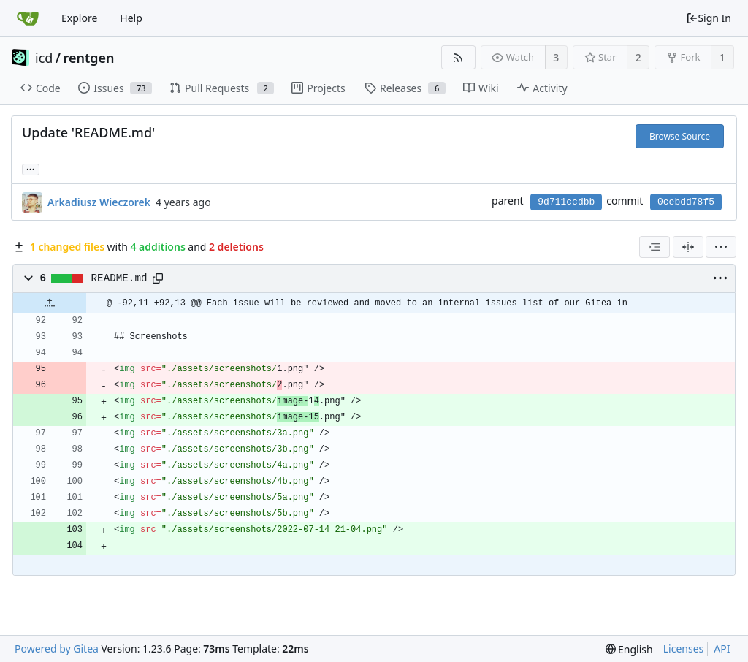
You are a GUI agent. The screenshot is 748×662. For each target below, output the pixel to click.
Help (131, 18)
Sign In (708, 18)
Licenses (683, 648)
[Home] (27, 18)
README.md (119, 278)
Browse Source (679, 136)
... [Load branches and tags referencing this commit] (30, 168)
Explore (79, 18)
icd (44, 57)
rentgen (89, 57)
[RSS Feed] (458, 57)
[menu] (721, 247)
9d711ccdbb (566, 202)
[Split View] (688, 247)
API (722, 648)
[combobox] (654, 247)
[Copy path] (158, 278)
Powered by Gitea (57, 648)
